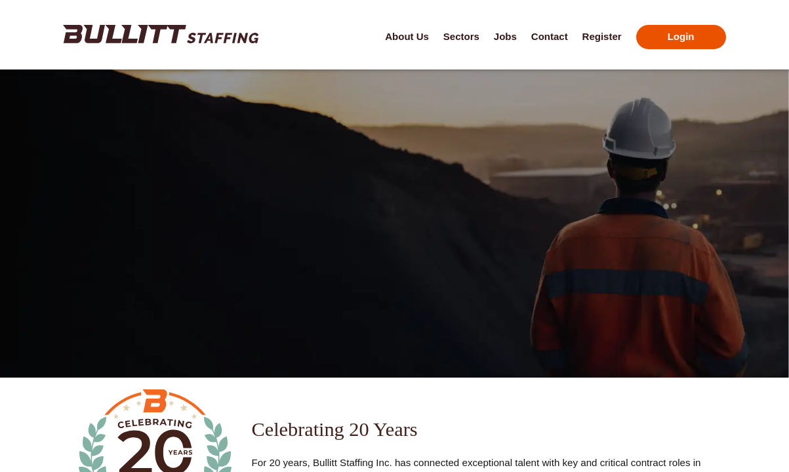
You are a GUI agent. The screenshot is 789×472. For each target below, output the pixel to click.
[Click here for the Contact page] (549, 37)
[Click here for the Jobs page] (505, 37)
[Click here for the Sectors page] (461, 37)
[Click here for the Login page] (681, 37)
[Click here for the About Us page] (407, 37)
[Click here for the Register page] (602, 37)
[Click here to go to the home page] (160, 34)
